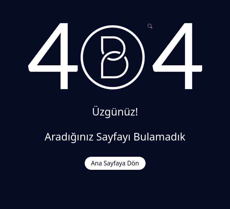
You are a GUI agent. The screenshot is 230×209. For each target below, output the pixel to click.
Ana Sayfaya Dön (115, 163)
